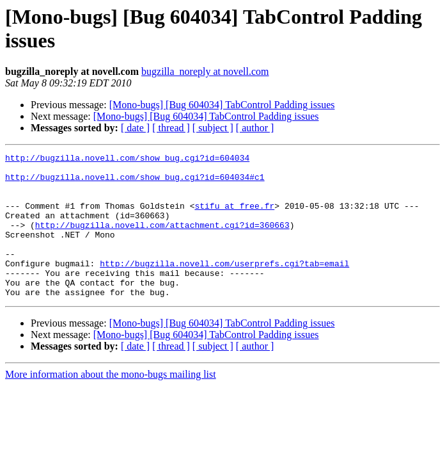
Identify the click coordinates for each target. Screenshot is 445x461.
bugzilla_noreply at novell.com (205, 71)
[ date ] (135, 127)
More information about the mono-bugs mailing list (110, 403)
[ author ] (255, 127)
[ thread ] (171, 127)
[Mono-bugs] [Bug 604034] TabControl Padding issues (222, 104)
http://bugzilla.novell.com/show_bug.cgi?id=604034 (127, 159)
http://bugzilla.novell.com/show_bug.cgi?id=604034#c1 (135, 182)
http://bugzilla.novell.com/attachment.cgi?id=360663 (162, 240)
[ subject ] (212, 127)
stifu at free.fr (234, 217)
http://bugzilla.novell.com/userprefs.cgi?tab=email (224, 286)
